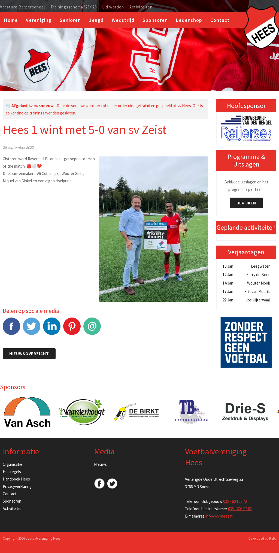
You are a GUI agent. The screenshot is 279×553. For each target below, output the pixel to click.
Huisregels (12, 471)
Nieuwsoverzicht (29, 353)
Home (11, 20)
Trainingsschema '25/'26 (73, 7)
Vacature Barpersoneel (22, 7)
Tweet (31, 329)
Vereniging (38, 20)
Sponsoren (155, 20)
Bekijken (246, 203)
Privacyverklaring (17, 486)
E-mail (92, 329)
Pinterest (72, 329)
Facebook (11, 329)
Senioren (70, 20)
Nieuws (100, 464)
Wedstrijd (123, 20)
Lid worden (113, 7)
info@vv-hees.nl (219, 516)
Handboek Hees (16, 479)
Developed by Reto (262, 538)
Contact (220, 20)
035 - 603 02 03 (240, 508)
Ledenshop (189, 20)
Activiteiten (141, 7)
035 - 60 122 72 (235, 501)
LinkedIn (51, 329)
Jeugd (96, 20)
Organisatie (12, 464)
